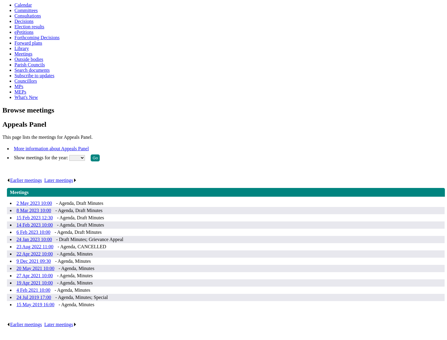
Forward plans (28, 43)
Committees (26, 10)
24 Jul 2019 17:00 (34, 297)
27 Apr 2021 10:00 (35, 275)
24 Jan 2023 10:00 (34, 239)
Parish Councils (29, 64)
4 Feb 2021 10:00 (33, 290)
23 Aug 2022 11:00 (35, 246)
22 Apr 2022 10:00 (35, 253)
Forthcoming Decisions (37, 37)
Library (21, 48)
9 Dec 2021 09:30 (34, 261)
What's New (26, 97)
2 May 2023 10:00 (34, 203)
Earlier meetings (24, 180)
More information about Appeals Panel (51, 148)
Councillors (25, 81)
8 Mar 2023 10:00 (34, 210)
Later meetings (60, 180)
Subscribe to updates (34, 75)
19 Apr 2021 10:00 (35, 282)
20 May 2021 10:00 (36, 268)
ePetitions (23, 32)
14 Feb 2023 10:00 (35, 224)
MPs (18, 86)
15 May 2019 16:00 (36, 304)
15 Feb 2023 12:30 (35, 217)
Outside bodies (28, 59)
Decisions (23, 21)
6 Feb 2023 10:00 (33, 232)
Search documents (32, 70)
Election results (29, 26)
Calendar (23, 5)
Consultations (27, 15)
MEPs (20, 91)
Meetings (23, 53)
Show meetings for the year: (41, 157)
